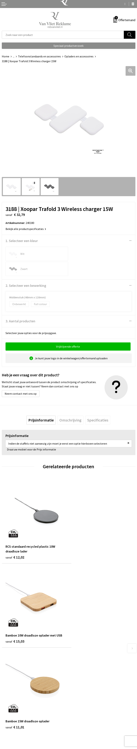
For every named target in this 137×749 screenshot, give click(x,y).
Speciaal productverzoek (68, 45)
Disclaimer (76, 731)
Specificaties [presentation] (97, 404)
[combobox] (63, 35)
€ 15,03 (81, 534)
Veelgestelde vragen (82, 662)
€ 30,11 (81, 626)
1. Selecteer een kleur (22, 240)
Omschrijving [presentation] (70, 404)
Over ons (75, 656)
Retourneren (9, 720)
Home (5, 56)
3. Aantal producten (20, 306)
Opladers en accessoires (78, 56)
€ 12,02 (15, 539)
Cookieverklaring (80, 720)
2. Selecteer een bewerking (26, 270)
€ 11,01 (15, 621)
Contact (7, 715)
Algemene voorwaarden (84, 715)
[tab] (41, 405)
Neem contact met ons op (21, 378)
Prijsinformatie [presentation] (41, 404)
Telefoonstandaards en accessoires (39, 56)
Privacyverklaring (81, 726)
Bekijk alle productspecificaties (26, 229)
